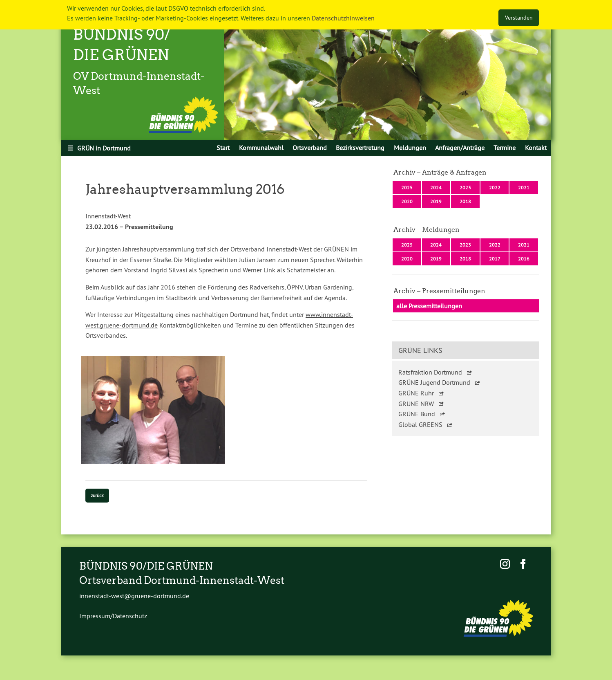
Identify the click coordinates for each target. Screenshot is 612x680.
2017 (494, 259)
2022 (494, 187)
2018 (465, 201)
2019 (436, 201)
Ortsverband (310, 148)
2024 (436, 187)
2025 (407, 187)
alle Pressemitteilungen (429, 306)
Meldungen (410, 148)
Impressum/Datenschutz (113, 616)
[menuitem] (223, 147)
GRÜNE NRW (416, 403)
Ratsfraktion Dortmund (430, 372)
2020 (407, 201)
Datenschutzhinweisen (343, 18)
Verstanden (519, 17)
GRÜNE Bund (416, 414)
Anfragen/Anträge (460, 148)
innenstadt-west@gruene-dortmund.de (134, 596)
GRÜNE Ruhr (416, 393)
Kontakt (536, 148)
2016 (523, 259)
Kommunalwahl (261, 148)
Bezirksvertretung (360, 148)
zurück (97, 495)
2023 (465, 187)
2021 (523, 187)
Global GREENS (420, 424)
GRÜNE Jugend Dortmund (434, 382)
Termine (505, 148)
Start (223, 148)
